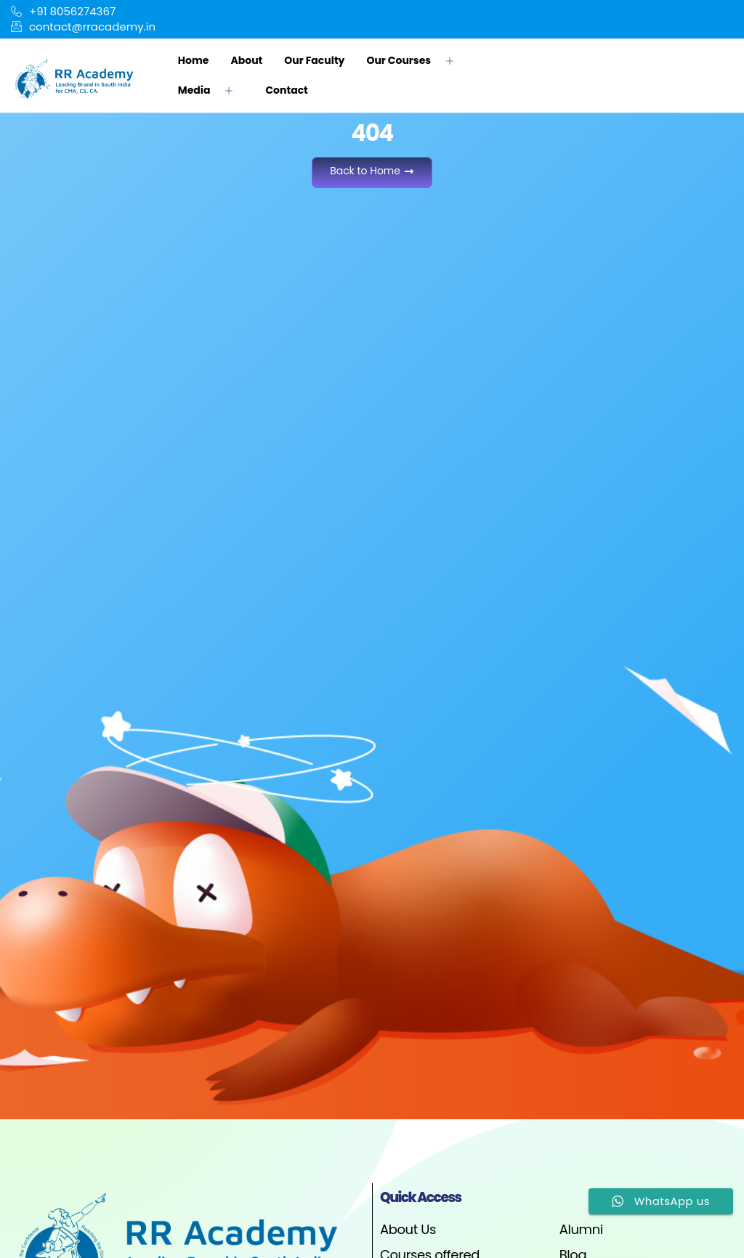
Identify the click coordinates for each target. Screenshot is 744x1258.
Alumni (581, 1229)
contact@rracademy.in (83, 26)
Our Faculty (314, 60)
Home (193, 60)
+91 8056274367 (63, 11)
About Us (408, 1229)
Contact (286, 90)
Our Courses (415, 60)
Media (211, 90)
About (246, 60)
